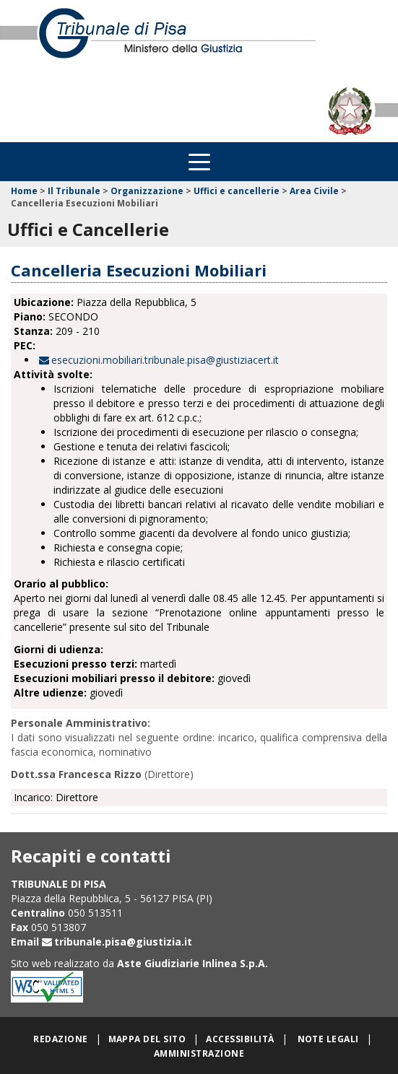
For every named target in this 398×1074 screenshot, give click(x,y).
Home (24, 191)
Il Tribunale (74, 191)
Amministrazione (199, 1053)
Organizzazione (147, 191)
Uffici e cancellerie (237, 191)
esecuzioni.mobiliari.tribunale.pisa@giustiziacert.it (165, 360)
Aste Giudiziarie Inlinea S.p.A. (192, 963)
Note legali (328, 1039)
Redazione (60, 1039)
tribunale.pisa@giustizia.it (123, 941)
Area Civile (314, 191)
